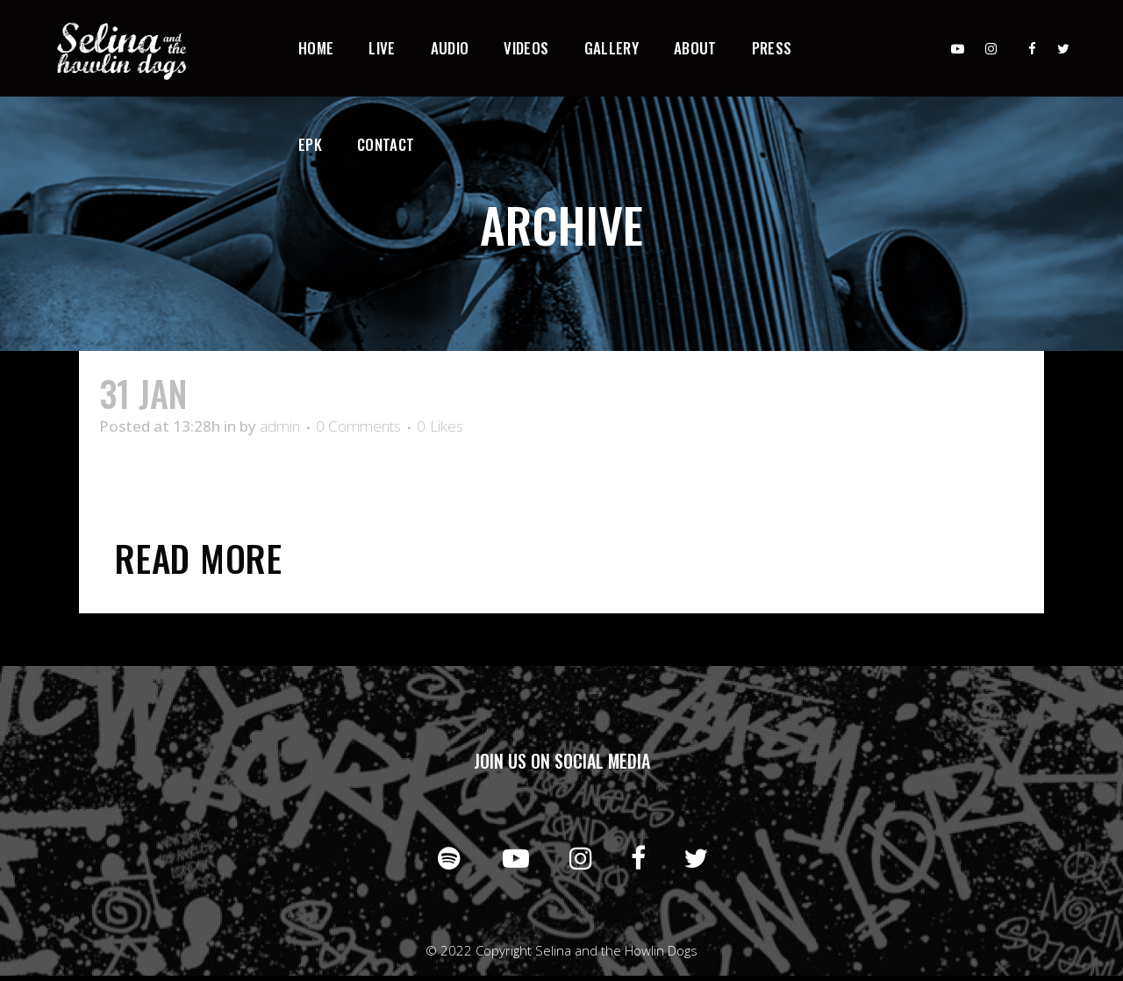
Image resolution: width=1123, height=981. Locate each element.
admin (280, 426)
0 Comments (358, 426)
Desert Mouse (297, 393)
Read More (199, 558)
